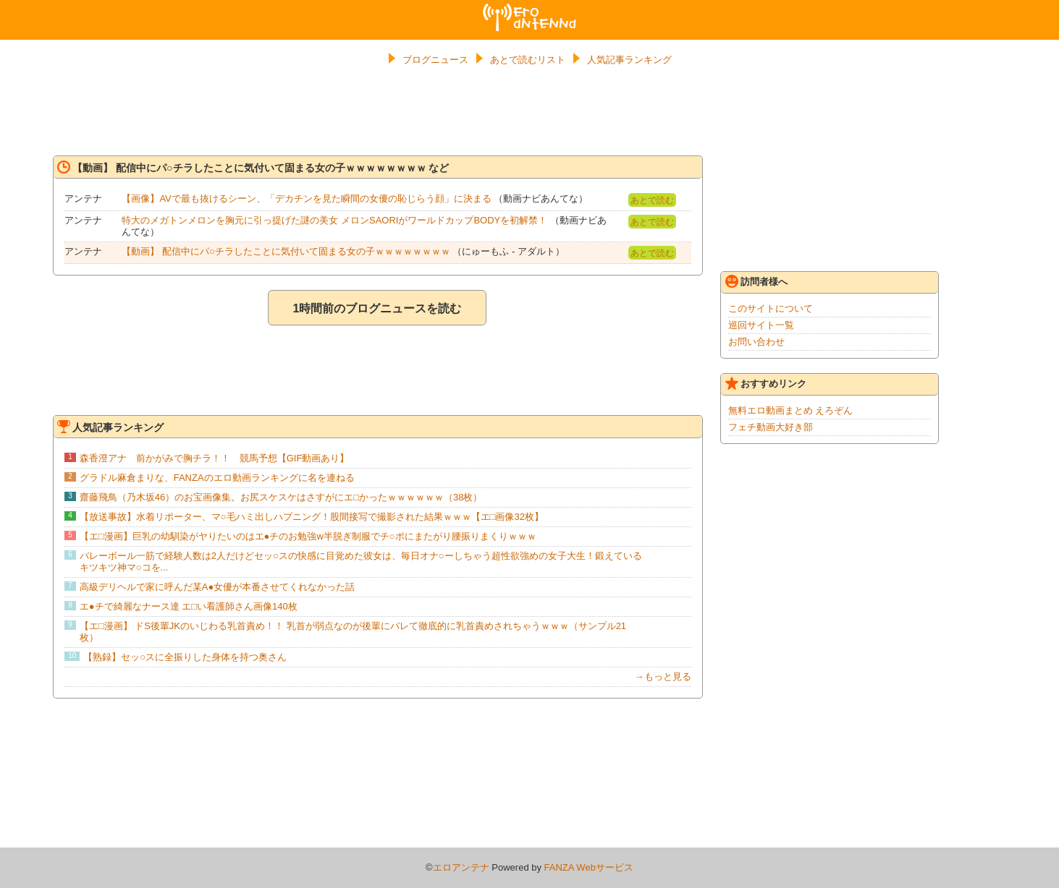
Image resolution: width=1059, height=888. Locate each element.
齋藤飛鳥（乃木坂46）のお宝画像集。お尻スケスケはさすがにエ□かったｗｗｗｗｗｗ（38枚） (281, 497)
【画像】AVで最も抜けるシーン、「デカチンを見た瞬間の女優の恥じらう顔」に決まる (306, 198)
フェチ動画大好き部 (770, 427)
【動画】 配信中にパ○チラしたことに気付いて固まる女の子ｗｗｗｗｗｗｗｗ (286, 251)
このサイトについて (770, 308)
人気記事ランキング (629, 59)
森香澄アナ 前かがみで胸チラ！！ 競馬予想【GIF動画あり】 (215, 458)
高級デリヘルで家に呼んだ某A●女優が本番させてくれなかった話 (217, 586)
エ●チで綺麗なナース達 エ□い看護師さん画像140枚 (189, 606)
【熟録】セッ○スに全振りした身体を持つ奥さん (185, 657)
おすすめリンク (765, 383)
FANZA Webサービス (588, 867)
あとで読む (652, 200)
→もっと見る (663, 676)
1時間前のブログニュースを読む (376, 308)
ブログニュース (435, 59)
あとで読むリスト (527, 59)
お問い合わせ (756, 341)
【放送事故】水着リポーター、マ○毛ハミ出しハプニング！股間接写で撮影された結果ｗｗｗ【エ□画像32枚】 (312, 516)
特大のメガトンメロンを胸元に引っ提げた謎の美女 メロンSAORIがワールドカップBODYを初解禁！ (334, 220)
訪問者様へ (756, 281)
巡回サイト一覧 (761, 325)
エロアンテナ (530, 9)
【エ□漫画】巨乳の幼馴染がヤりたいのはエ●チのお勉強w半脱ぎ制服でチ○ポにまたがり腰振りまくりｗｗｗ (308, 536)
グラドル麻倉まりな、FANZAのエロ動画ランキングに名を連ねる (217, 477)
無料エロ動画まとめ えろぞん (790, 410)
